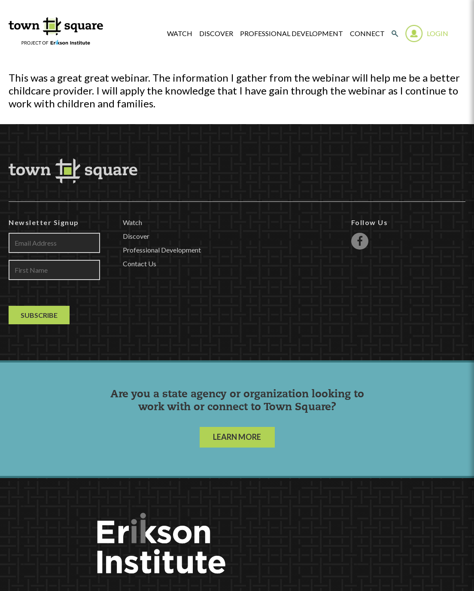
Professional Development (291, 33)
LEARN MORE (237, 437)
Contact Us (139, 263)
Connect (367, 33)
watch (179, 33)
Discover (216, 33)
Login (437, 33)
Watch (132, 222)
